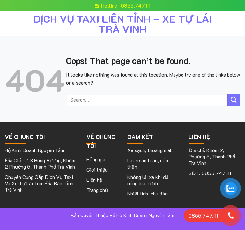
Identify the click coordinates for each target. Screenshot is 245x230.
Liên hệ (94, 179)
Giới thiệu (97, 169)
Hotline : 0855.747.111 (122, 5)
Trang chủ (97, 190)
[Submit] (233, 100)
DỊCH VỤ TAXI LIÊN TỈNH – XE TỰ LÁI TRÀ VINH (122, 23)
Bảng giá (95, 159)
